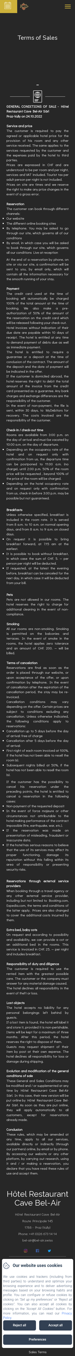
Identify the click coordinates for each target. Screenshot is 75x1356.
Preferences (37, 1339)
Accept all (55, 1325)
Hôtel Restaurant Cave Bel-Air (37, 1198)
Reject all (19, 1325)
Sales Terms (38, 1352)
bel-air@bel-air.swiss (37, 1240)
